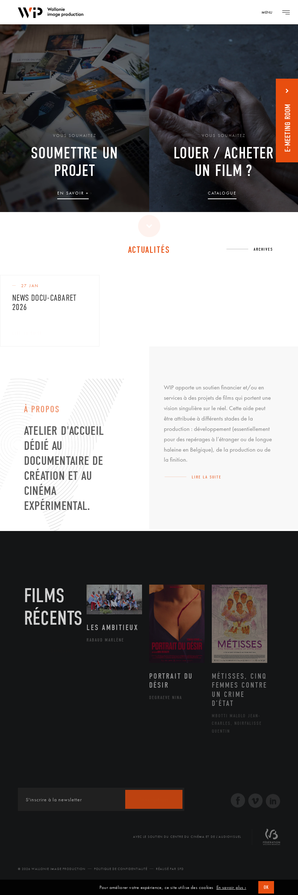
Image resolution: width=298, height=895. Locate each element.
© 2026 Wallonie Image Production (52, 869)
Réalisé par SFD (170, 869)
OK (266, 887)
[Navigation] (269, 12)
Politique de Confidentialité (120, 869)
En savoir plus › (231, 887)
